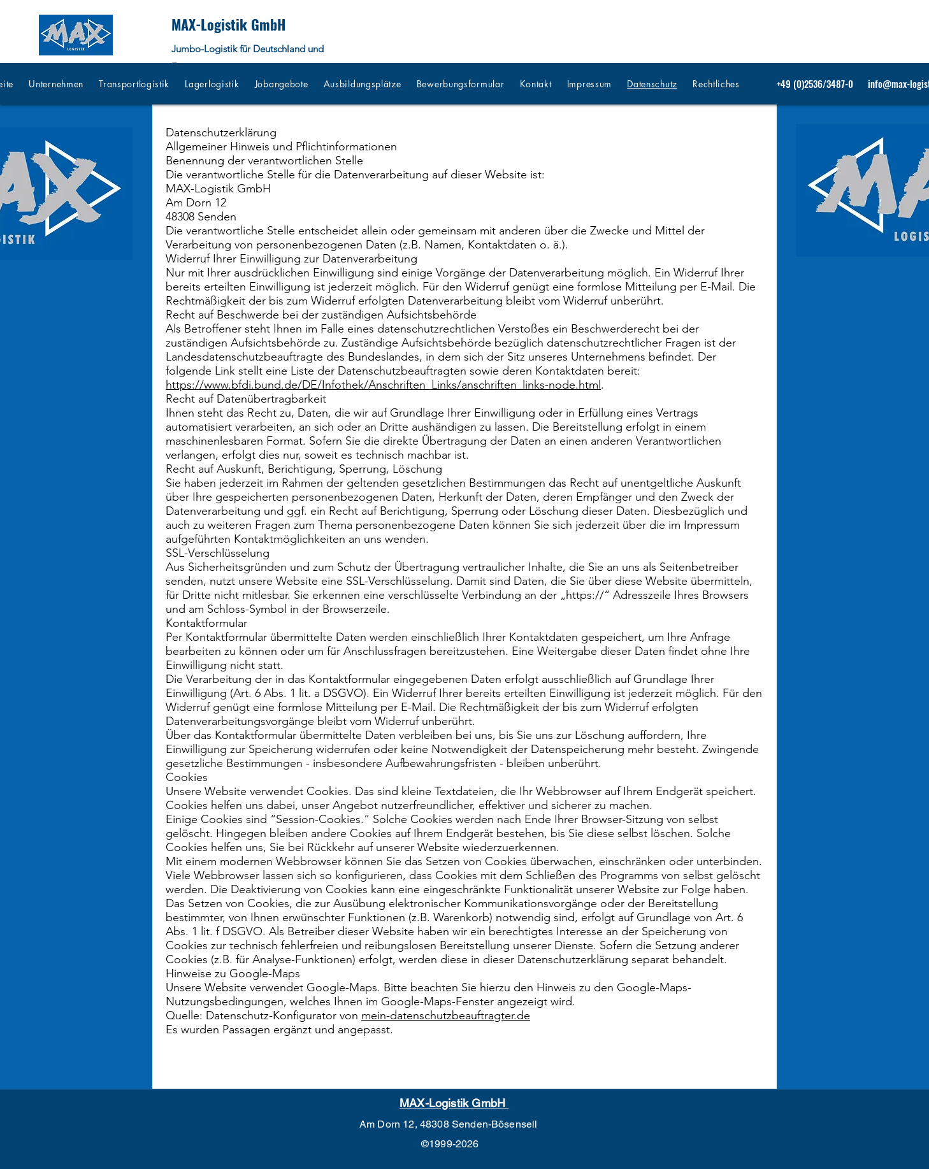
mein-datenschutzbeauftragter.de (445, 1015)
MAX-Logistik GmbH (228, 24)
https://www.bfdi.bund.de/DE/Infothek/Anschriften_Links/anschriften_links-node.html (383, 385)
